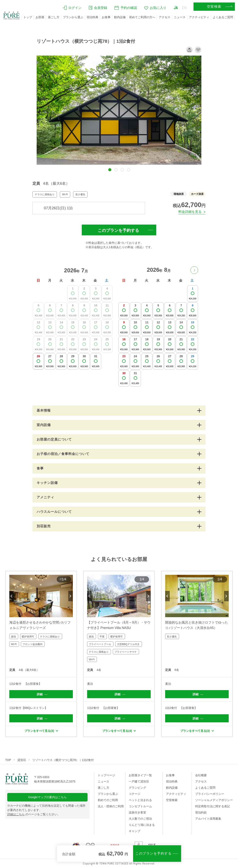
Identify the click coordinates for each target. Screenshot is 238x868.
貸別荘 (21, 760)
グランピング (137, 787)
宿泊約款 (201, 812)
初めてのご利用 (108, 800)
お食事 (106, 17)
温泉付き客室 (137, 812)
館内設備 (120, 17)
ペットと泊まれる (140, 800)
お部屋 (40, 17)
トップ (27, 17)
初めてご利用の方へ (142, 17)
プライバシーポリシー (209, 793)
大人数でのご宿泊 (140, 818)
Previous (11, 596)
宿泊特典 (92, 17)
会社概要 (201, 775)
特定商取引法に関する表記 (212, 806)
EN (184, 7)
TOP (8, 760)
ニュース (179, 17)
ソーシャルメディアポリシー (214, 800)
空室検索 (172, 800)
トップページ (106, 775)
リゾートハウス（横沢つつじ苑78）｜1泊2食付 (63, 760)
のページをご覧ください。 (33, 814)
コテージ (134, 793)
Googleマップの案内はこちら (47, 797)
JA (176, 7)
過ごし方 (53, 17)
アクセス (164, 17)
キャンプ (134, 831)
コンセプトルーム (140, 806)
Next (70, 596)
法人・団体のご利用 (111, 806)
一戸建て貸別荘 (139, 781)
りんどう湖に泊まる (142, 824)
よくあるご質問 (223, 17)
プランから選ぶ (73, 17)
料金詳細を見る (190, 211)
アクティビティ (199, 17)
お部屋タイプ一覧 (140, 775)
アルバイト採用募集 (208, 818)
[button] (109, 169)
